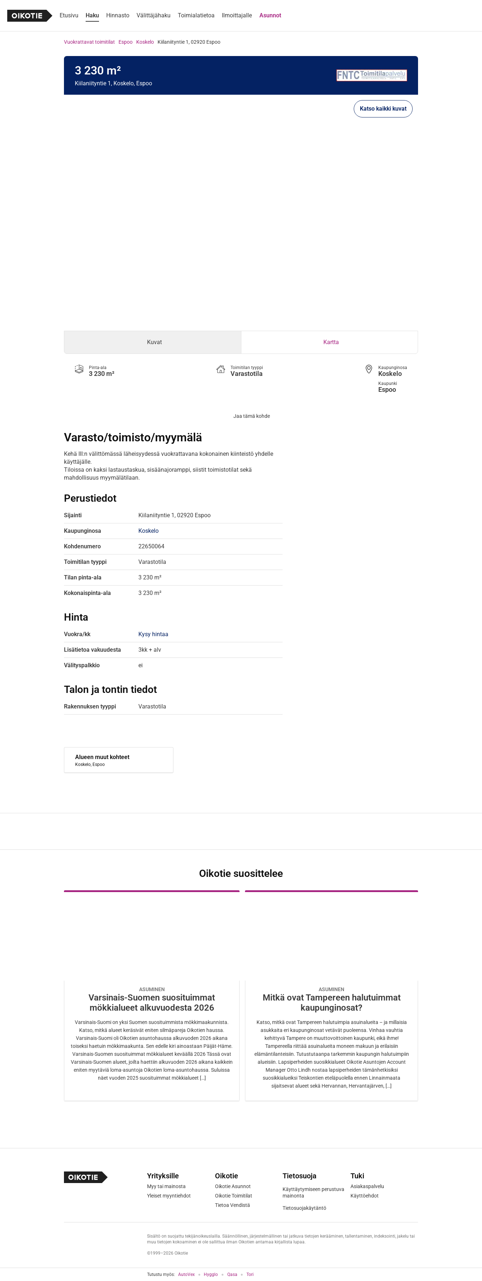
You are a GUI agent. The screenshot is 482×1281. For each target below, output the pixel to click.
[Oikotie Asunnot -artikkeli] (152, 995)
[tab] (152, 342)
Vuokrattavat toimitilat (89, 42)
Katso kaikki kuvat (383, 108)
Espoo (126, 42)
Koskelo (145, 42)
